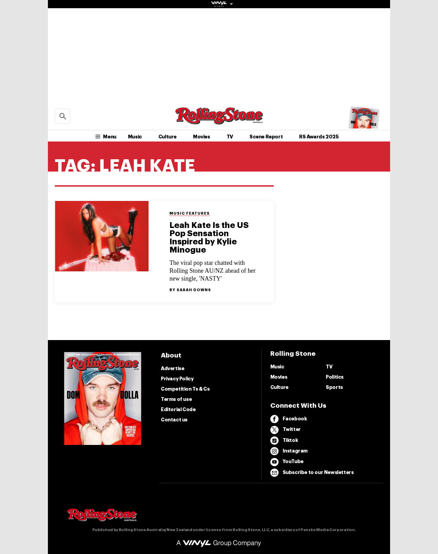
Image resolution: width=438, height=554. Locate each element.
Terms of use (176, 399)
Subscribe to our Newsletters (312, 473)
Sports (334, 387)
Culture (167, 136)
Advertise (172, 368)
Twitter (285, 430)
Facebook (288, 419)
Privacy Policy (177, 378)
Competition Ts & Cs (185, 389)
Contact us (174, 419)
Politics (335, 377)
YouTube (287, 462)
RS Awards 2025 (318, 136)
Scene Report (266, 136)
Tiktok (284, 440)
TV (230, 136)
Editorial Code (178, 409)
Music (135, 136)
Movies (201, 136)
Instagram (289, 451)
